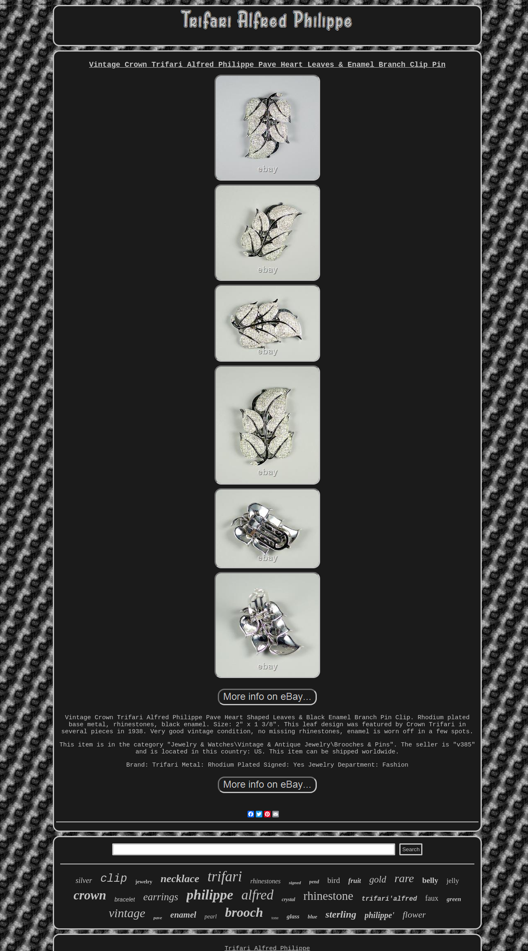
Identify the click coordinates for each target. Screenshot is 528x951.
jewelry (143, 881)
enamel (183, 915)
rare (404, 878)
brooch (244, 912)
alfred (257, 894)
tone (274, 918)
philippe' (379, 915)
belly (430, 880)
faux (431, 898)
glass (293, 916)
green (454, 899)
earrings (160, 896)
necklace (179, 879)
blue (312, 916)
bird (334, 880)
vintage (127, 913)
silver (83, 880)
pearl (211, 916)
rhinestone (329, 895)
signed (295, 882)
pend (314, 882)
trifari (224, 877)
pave (157, 917)
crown (89, 895)
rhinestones (265, 881)
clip (113, 879)
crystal (288, 899)
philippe (209, 894)
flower (414, 914)
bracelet (124, 899)
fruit (354, 881)
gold (377, 879)
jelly (452, 881)
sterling (340, 914)
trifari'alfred (389, 899)
